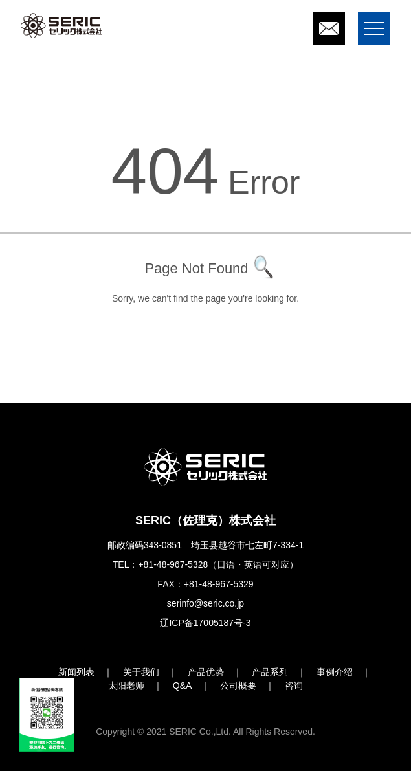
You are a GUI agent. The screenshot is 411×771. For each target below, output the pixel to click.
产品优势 (206, 672)
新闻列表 (76, 672)
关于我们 (141, 672)
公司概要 (238, 685)
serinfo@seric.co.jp (205, 603)
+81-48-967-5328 (173, 564)
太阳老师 (126, 685)
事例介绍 (335, 672)
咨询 (294, 685)
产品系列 (270, 672)
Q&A (182, 685)
